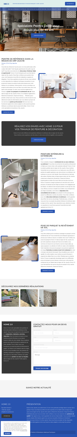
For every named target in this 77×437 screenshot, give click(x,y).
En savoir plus (23, 430)
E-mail (34, 337)
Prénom (55, 330)
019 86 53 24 (70, 3)
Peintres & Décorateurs (37, 432)
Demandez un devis (48, 211)
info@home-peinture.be (7, 412)
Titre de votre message (38, 344)
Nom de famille (36, 330)
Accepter (7, 433)
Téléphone (55, 337)
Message (35, 352)
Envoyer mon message (42, 368)
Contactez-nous (38, 35)
